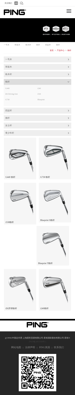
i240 (39, 88)
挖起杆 (48, 45)
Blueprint (41, 99)
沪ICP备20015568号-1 (37, 342)
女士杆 (8, 125)
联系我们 (59, 347)
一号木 (6, 45)
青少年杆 (9, 133)
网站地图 (16, 347)
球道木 (17, 45)
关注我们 (8, 3)
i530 (39, 94)
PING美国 (44, 347)
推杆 (58, 45)
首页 (52, 50)
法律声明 (30, 347)
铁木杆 (28, 45)
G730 (7, 99)
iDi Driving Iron (11, 94)
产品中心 (60, 50)
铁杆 (38, 45)
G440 (7, 88)
